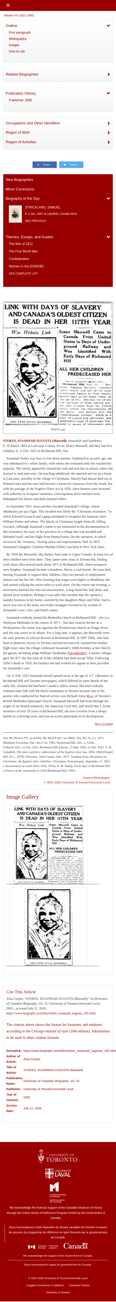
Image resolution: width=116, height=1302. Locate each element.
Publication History (21, 93)
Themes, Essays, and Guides (29, 237)
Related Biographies (22, 74)
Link (63, 429)
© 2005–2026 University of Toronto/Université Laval (77, 782)
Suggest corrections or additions (45, 1285)
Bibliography (18, 39)
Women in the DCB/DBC (26, 266)
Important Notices (79, 1285)
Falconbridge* (77, 653)
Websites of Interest (58, 1292)
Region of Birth (18, 132)
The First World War (23, 251)
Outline (11, 26)
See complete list (23, 273)
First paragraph (20, 32)
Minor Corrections (20, 189)
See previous (35, 220)
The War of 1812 (21, 244)
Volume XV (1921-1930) (19, 15)
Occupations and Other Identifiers (33, 123)
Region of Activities (21, 142)
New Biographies (19, 180)
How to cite (17, 51)
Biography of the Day (23, 199)
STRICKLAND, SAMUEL (43, 207)
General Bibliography (96, 777)
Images (14, 45)
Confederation (19, 259)
